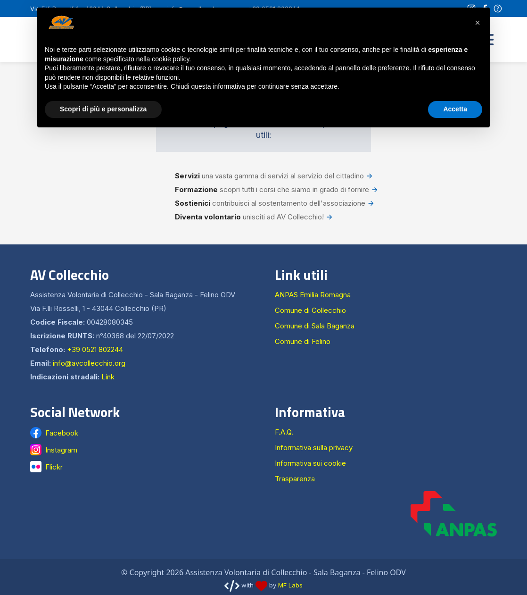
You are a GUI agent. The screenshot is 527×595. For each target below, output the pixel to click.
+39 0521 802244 (95, 349)
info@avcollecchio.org (89, 363)
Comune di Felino (302, 341)
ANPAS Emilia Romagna (313, 294)
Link (108, 376)
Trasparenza (295, 478)
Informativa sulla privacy (314, 447)
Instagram (61, 449)
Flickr (54, 466)
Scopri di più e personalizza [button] (103, 109)
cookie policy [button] (170, 59)
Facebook (61, 432)
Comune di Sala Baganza (314, 325)
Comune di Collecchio (310, 310)
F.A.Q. (284, 431)
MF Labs (290, 585)
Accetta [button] (455, 109)
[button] (477, 22)
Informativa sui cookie (310, 463)
